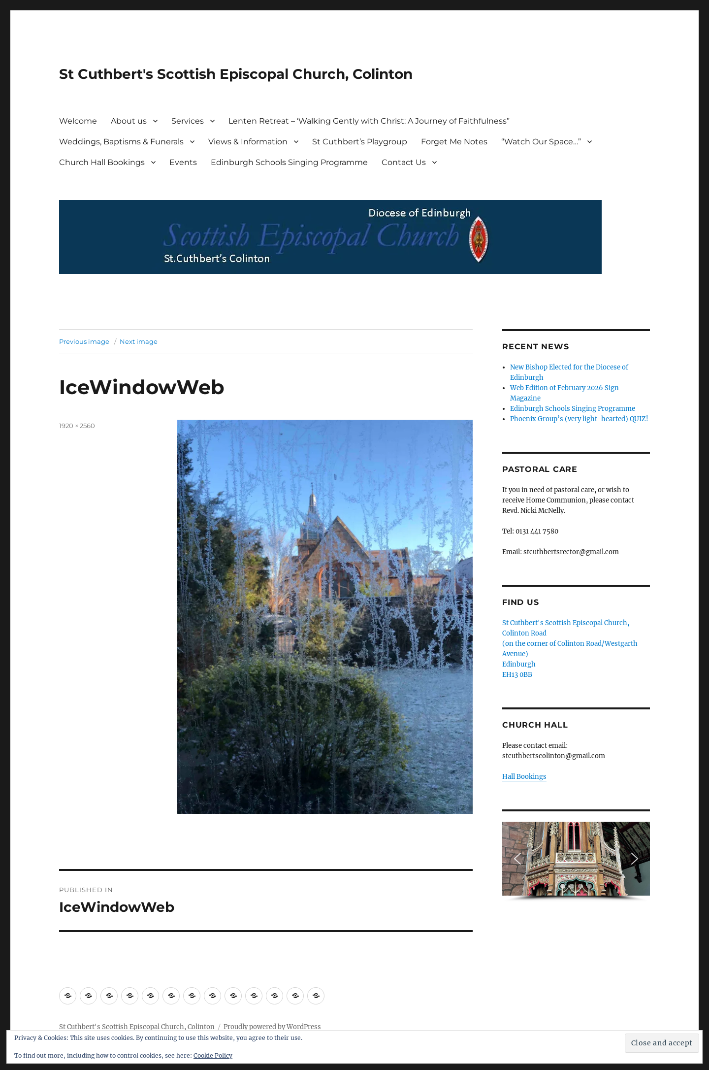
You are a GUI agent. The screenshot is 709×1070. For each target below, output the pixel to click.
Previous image (84, 341)
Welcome (78, 121)
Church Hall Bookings (102, 162)
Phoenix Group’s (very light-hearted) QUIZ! (579, 419)
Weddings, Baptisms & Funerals (121, 141)
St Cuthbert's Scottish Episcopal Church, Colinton (236, 74)
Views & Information (248, 141)
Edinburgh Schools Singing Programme (289, 162)
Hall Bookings (524, 776)
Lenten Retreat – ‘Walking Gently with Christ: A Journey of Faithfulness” (369, 121)
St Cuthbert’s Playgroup (359, 141)
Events (183, 162)
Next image (139, 341)
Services (187, 121)
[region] (576, 862)
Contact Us (404, 162)
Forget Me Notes (454, 141)
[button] (517, 859)
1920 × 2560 (77, 426)
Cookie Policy (212, 1055)
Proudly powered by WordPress (272, 1027)
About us (129, 121)
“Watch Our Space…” (541, 141)
